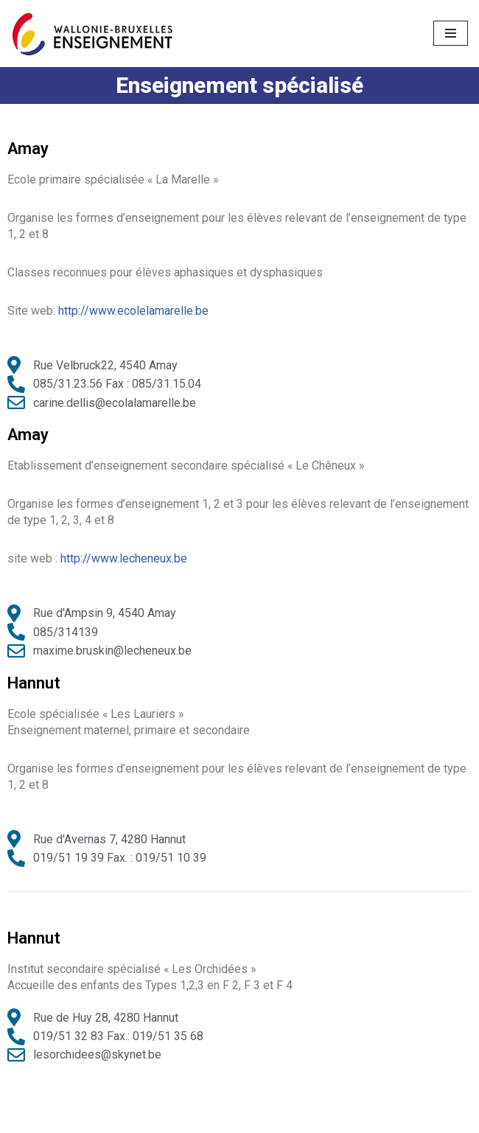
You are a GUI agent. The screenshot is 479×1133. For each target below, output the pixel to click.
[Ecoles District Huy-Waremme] (92, 33)
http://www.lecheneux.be (123, 559)
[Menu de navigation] (450, 33)
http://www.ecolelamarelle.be (133, 311)
